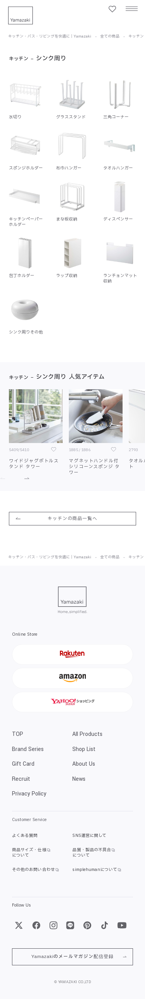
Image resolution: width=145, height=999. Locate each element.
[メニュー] (131, 9)
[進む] (23, 478)
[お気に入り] (53, 449)
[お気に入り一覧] (112, 9)
